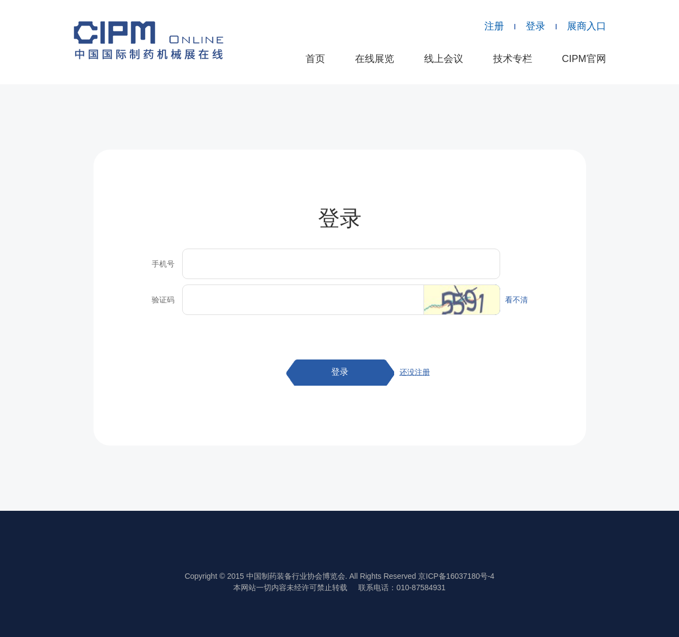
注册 (494, 26)
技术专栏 (512, 58)
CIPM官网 (584, 58)
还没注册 (415, 372)
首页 (315, 58)
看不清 (516, 299)
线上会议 (443, 58)
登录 (535, 26)
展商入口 (586, 26)
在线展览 (374, 58)
